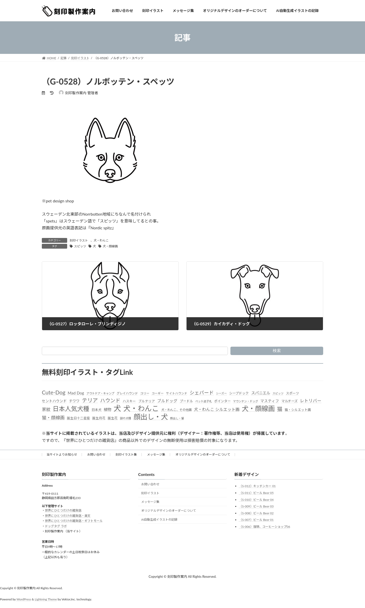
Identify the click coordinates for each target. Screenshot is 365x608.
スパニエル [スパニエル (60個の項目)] (260, 393)
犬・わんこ (101, 240)
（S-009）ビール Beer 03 (256, 506)
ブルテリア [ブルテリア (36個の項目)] (146, 401)
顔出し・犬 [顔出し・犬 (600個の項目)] (151, 416)
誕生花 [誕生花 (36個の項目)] (113, 418)
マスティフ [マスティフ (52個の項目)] (269, 401)
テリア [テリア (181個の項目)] (90, 400)
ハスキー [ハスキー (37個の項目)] (129, 401)
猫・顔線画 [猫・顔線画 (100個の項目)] (53, 417)
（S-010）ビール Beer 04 (256, 499)
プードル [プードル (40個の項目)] (186, 401)
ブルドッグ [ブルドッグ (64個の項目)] (167, 400)
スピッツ (80, 246)
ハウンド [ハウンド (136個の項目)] (110, 400)
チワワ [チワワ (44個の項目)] (74, 401)
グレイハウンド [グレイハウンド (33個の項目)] (127, 393)
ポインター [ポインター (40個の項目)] (222, 401)
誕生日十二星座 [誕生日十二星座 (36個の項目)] (78, 418)
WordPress (23, 599)
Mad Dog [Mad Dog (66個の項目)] (76, 392)
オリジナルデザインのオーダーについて (202, 454)
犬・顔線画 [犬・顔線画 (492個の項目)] (258, 408)
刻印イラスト (79, 240)
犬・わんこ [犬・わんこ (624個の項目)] (141, 408)
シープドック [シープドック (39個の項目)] (239, 393)
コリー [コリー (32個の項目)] (144, 393)
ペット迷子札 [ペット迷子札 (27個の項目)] (203, 401)
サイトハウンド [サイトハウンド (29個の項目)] (176, 393)
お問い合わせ (96, 454)
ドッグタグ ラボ (56, 526)
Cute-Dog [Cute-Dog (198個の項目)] (53, 392)
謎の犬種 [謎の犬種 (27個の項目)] (125, 418)
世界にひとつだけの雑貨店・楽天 (67, 516)
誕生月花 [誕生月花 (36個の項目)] (98, 418)
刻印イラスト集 (126, 454)
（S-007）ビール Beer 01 (256, 520)
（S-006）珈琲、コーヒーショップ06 (264, 527)
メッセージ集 (156, 454)
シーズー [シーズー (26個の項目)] (221, 393)
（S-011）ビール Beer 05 (256, 493)
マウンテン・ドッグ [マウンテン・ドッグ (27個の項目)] (245, 401)
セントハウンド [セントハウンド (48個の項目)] (54, 401)
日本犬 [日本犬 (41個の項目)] (96, 410)
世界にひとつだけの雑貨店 (63, 510)
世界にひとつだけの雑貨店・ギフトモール (74, 521)
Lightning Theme (46, 599)
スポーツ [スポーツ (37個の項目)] (292, 393)
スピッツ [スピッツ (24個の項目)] (278, 393)
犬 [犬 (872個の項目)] (117, 408)
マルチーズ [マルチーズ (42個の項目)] (289, 401)
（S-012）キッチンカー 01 (257, 486)
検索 (277, 350)
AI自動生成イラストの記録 (159, 519)
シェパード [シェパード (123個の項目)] (202, 392)
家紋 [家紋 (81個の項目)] (46, 409)
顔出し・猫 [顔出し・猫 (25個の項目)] (177, 418)
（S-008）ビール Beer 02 (256, 513)
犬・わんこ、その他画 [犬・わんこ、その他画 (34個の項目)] (176, 410)
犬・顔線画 (110, 246)
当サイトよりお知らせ (62, 454)
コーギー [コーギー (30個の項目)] (158, 393)
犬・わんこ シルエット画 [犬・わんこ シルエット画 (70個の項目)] (217, 409)
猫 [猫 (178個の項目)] (279, 409)
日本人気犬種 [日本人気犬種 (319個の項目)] (71, 408)
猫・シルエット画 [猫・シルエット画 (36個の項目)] (298, 410)
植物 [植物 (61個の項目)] (107, 409)
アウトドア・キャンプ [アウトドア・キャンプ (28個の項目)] (100, 393)
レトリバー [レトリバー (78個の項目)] (310, 400)
